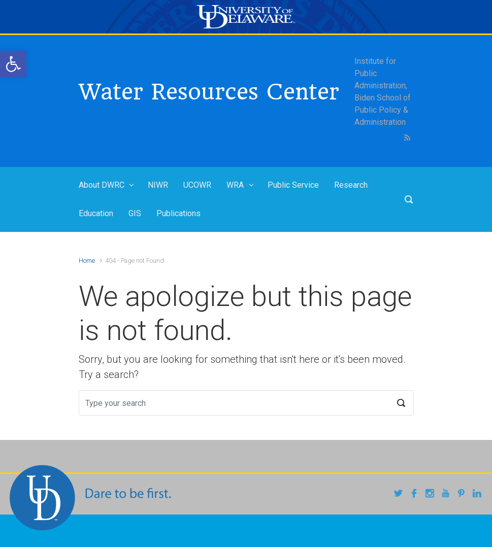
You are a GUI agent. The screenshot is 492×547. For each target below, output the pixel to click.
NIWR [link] (158, 185)
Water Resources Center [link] (209, 92)
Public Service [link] (293, 185)
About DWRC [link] (101, 185)
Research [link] (351, 185)
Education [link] (96, 213)
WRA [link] (235, 185)
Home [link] (87, 260)
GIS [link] (134, 213)
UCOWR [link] (197, 185)
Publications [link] (178, 213)
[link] (13, 64)
